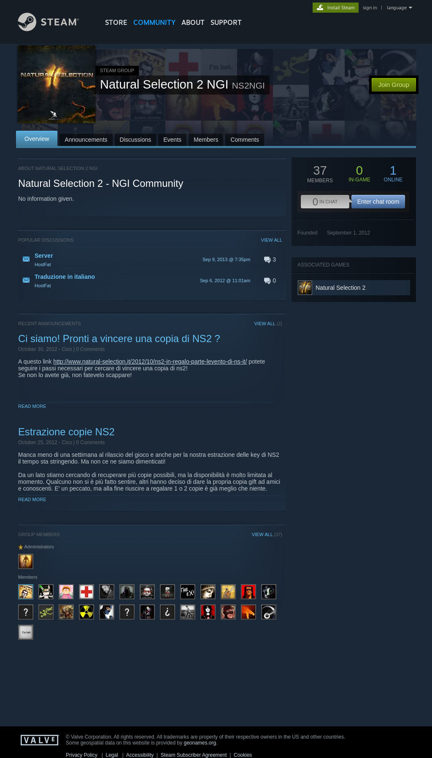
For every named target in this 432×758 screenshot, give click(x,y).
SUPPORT (226, 22)
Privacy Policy (81, 755)
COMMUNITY (154, 22)
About (193, 22)
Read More (32, 406)
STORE (116, 22)
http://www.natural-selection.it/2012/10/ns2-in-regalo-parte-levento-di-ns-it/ (150, 361)
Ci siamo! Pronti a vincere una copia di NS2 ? (119, 338)
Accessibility (140, 755)
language (397, 8)
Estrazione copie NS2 (66, 431)
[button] (150, 259)
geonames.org (200, 743)
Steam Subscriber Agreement (194, 755)
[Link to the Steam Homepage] (55, 28)
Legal (111, 755)
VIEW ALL (271, 240)
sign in (370, 8)
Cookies (243, 755)
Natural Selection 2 (340, 287)
